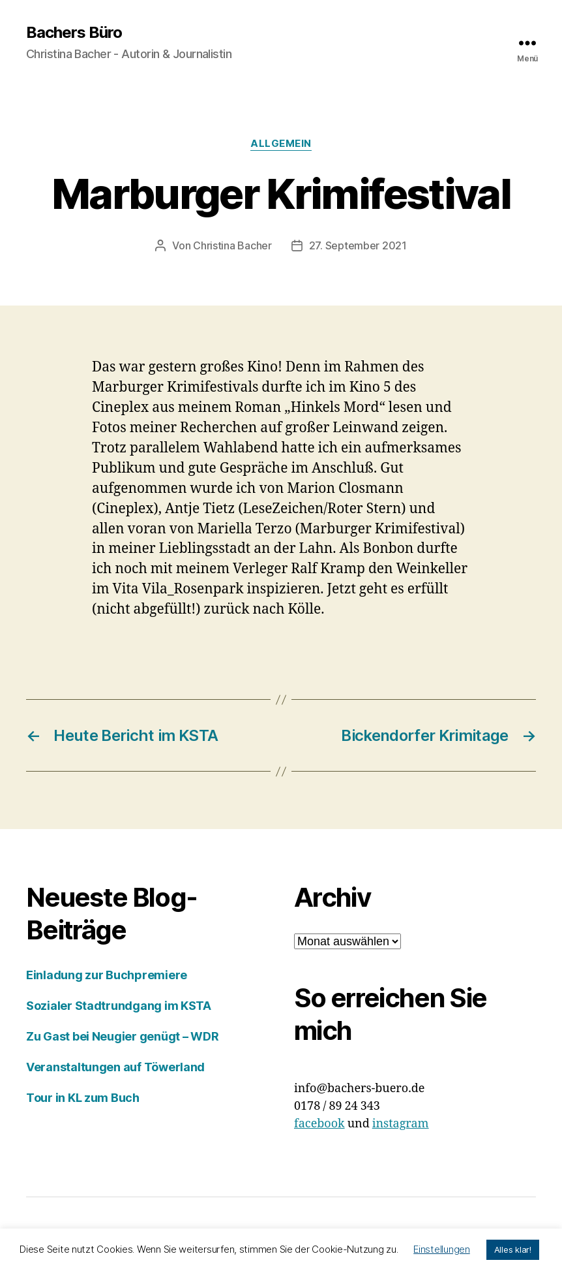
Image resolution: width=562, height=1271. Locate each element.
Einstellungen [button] (441, 1249)
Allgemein (281, 143)
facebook (319, 1123)
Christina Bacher (232, 245)
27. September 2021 (358, 245)
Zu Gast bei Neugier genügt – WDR (122, 1036)
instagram (400, 1123)
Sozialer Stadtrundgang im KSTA (118, 1005)
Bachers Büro (74, 32)
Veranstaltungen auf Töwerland (115, 1067)
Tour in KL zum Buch (83, 1098)
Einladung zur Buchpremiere (106, 975)
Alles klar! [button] (512, 1249)
